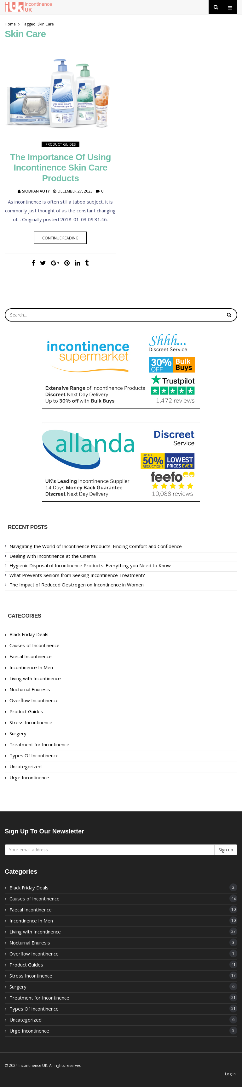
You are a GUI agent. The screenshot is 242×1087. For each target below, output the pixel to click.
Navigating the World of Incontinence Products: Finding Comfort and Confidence (95, 546)
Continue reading (60, 238)
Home (10, 24)
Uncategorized (25, 766)
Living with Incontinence (35, 678)
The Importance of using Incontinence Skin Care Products (60, 167)
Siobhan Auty (36, 191)
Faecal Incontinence (30, 656)
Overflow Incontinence (34, 700)
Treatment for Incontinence (39, 744)
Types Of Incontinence (34, 755)
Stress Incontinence (30, 722)
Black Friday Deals (29, 634)
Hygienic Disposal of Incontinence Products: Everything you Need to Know (90, 565)
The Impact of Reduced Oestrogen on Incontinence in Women (76, 584)
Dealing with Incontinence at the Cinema (52, 556)
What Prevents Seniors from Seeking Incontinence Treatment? (77, 575)
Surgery (17, 733)
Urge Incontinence (29, 777)
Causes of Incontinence (34, 645)
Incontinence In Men (31, 667)
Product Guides (60, 144)
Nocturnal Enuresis (29, 689)
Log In (230, 1074)
